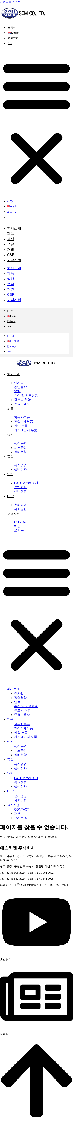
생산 (10, 239)
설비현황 (20, 452)
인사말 (19, 383)
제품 (10, 233)
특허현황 (20, 487)
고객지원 (14, 260)
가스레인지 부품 (25, 430)
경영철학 (20, 387)
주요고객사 (22, 404)
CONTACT (21, 522)
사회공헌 (20, 509)
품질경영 (20, 465)
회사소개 (14, 228)
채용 (17, 526)
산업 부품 (21, 426)
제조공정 (20, 447)
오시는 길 (21, 530)
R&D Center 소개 (26, 483)
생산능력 (20, 443)
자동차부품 (22, 417)
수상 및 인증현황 (26, 395)
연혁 (17, 391)
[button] (36, 122)
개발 (10, 249)
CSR (10, 255)
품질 (10, 244)
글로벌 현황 (22, 399)
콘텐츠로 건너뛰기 (11, 1)
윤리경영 (20, 505)
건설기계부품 (23, 421)
